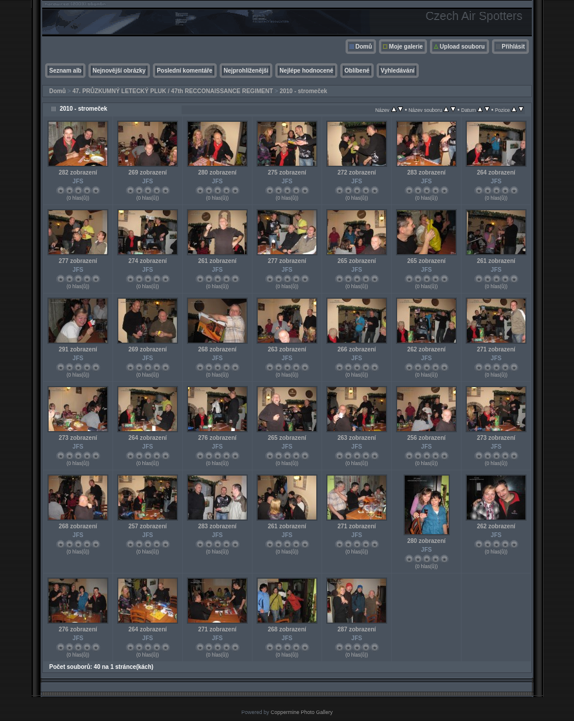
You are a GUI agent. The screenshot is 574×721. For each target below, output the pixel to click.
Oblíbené (357, 70)
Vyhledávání (398, 70)
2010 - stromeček (303, 91)
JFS (78, 181)
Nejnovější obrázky (119, 70)
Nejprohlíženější (246, 70)
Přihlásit (513, 46)
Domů (364, 46)
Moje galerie (406, 46)
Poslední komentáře (185, 70)
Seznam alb (65, 70)
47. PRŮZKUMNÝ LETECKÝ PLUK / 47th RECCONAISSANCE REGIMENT (173, 91)
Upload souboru (462, 46)
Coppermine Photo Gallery (302, 712)
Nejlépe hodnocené (306, 70)
